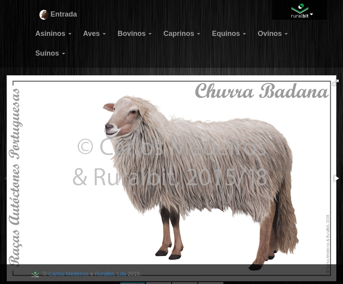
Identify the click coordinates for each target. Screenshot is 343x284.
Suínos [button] (50, 53)
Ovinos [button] (273, 33)
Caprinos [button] (181, 33)
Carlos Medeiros (69, 274)
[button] (336, 82)
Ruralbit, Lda (110, 274)
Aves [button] (94, 33)
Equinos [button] (229, 33)
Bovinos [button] (135, 33)
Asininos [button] (53, 33)
